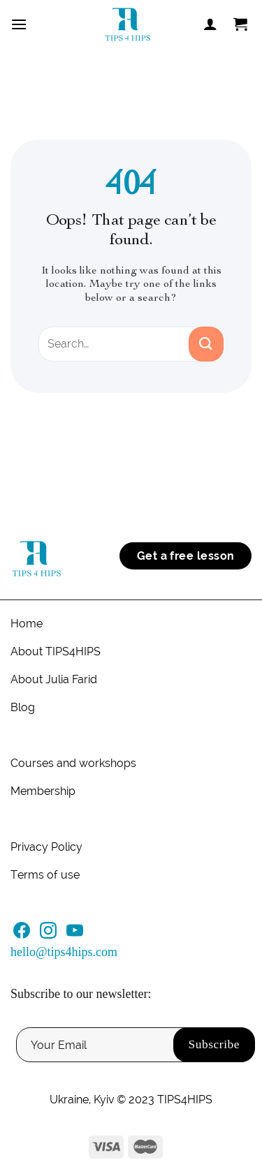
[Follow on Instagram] (48, 934)
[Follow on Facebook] (21, 934)
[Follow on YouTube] (74, 934)
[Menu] (18, 24)
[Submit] (206, 344)
